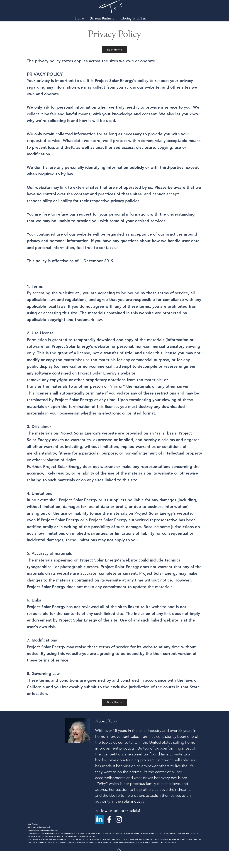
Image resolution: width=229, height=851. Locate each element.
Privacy (38, 830)
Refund (30, 830)
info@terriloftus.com (50, 830)
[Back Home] (114, 49)
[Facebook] (109, 819)
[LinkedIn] (99, 819)
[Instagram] (118, 819)
